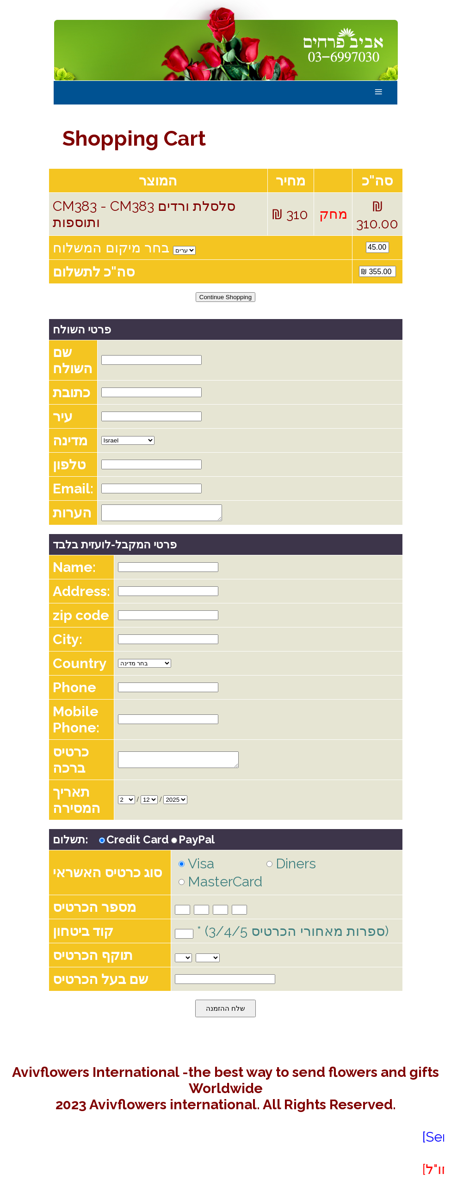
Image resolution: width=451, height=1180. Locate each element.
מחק (333, 214)
